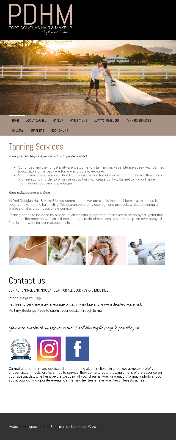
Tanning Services (138, 120)
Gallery (17, 130)
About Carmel (36, 120)
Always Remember (107, 120)
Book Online (59, 130)
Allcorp (81, 427)
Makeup (58, 120)
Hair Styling (78, 120)
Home (15, 120)
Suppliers (37, 130)
